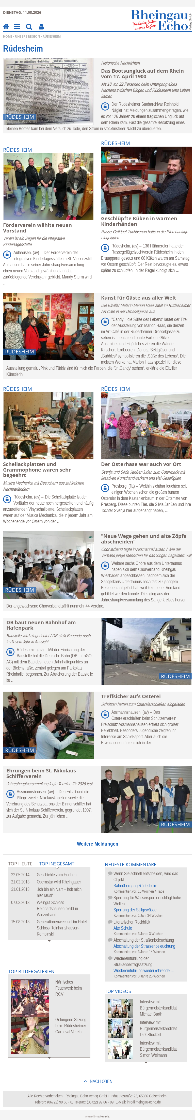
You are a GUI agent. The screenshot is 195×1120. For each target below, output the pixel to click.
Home (7, 36)
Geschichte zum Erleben (56, 874)
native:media (103, 1116)
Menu (17, 30)
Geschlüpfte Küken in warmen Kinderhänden (139, 221)
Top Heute (20, 863)
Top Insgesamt (56, 864)
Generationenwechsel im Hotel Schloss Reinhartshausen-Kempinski (62, 928)
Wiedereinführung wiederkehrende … (143, 970)
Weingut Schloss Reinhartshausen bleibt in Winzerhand (57, 908)
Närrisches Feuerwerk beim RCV (68, 988)
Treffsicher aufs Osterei (131, 696)
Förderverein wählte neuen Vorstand (37, 228)
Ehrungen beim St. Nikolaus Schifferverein (41, 773)
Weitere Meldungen (97, 844)
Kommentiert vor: (126, 891)
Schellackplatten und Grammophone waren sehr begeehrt (37, 469)
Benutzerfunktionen (41, 30)
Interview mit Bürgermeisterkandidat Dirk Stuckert (158, 1028)
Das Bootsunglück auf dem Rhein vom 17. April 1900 (142, 73)
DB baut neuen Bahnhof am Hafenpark (41, 625)
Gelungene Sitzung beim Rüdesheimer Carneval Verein (70, 1025)
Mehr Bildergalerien (49, 1061)
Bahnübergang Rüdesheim (135, 885)
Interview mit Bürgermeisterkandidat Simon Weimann (158, 1049)
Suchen (29, 30)
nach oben (100, 1081)
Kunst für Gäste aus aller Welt (138, 297)
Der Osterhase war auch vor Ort (141, 464)
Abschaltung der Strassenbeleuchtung (144, 946)
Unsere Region (27, 36)
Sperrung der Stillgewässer (135, 909)
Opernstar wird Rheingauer (59, 881)
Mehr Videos (146, 1066)
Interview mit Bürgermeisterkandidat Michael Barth (158, 1008)
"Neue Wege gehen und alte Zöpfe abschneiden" (144, 539)
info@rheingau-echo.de (144, 1102)
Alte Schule (122, 928)
